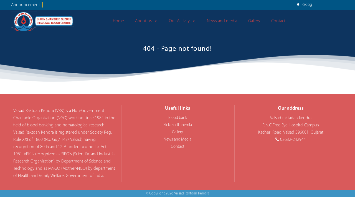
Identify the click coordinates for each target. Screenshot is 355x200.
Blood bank (177, 118)
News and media (222, 21)
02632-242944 (293, 140)
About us (146, 21)
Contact (278, 21)
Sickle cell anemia (177, 125)
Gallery (254, 21)
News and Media (177, 140)
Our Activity (182, 21)
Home (118, 21)
